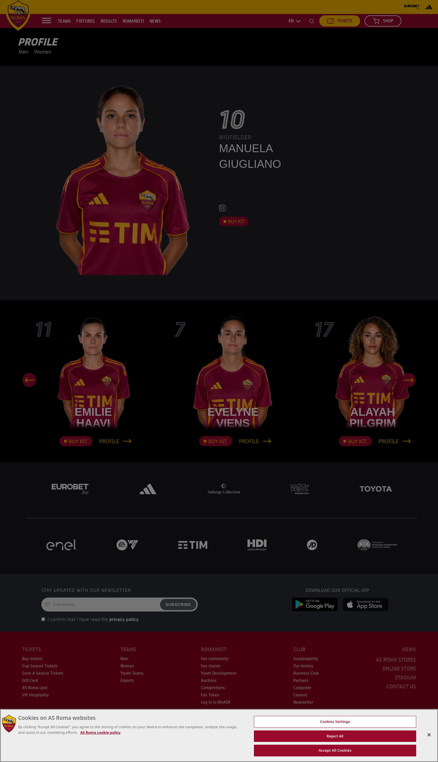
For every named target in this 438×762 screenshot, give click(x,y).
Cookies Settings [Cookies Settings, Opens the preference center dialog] (335, 721)
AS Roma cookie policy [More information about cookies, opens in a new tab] (100, 732)
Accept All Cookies (335, 750)
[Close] (429, 735)
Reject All (335, 736)
